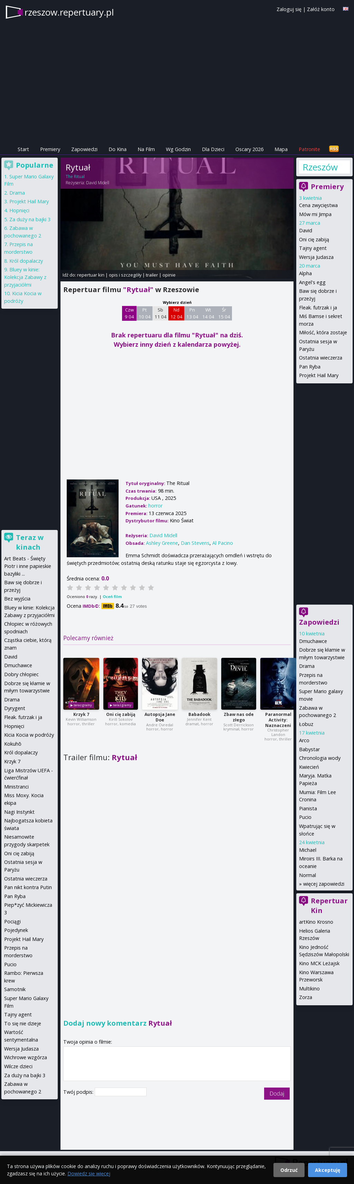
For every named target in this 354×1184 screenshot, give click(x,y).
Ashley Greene (162, 543)
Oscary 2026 (249, 149)
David (305, 230)
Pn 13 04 (192, 313)
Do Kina (118, 149)
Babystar (309, 749)
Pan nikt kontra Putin (28, 887)
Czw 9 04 (129, 313)
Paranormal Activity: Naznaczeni (278, 719)
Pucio (305, 817)
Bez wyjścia (17, 598)
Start (23, 149)
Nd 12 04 (176, 313)
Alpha (305, 273)
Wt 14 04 (208, 313)
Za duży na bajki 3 (29, 219)
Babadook (199, 714)
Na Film (146, 149)
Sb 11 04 (161, 313)
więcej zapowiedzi (323, 883)
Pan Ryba (309, 366)
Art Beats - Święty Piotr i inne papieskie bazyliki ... (27, 566)
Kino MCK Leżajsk (319, 963)
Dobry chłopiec (21, 674)
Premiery (50, 149)
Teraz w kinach (30, 542)
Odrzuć (289, 1170)
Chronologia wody (320, 758)
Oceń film (112, 596)
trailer (152, 275)
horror (155, 505)
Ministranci (16, 786)
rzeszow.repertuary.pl (69, 12)
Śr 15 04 (224, 313)
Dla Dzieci (213, 149)
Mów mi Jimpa (315, 214)
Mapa (281, 149)
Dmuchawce (313, 641)
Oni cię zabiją (120, 714)
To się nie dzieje (22, 1023)
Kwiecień (309, 767)
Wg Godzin (178, 149)
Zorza (305, 997)
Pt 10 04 (145, 313)
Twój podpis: (79, 1092)
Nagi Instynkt (19, 812)
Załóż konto (321, 9)
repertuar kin (90, 275)
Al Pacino (222, 543)
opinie (169, 275)
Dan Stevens (195, 543)
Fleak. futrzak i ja (318, 307)
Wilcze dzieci (18, 1066)
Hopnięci (19, 210)
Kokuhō (12, 743)
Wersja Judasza (316, 257)
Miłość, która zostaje (323, 332)
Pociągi (12, 921)
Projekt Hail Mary (318, 375)
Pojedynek (16, 930)
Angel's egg (312, 282)
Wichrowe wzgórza (25, 1057)
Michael (307, 850)
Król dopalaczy (26, 261)
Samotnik (15, 989)
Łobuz (306, 724)
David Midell (97, 183)
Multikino (309, 988)
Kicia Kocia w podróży (29, 734)
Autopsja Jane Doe (160, 717)
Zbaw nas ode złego (239, 717)
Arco (304, 740)
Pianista (308, 808)
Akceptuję (327, 1170)
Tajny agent (313, 248)
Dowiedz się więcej (88, 1173)
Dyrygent (14, 708)
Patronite (309, 149)
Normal (307, 875)
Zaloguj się (289, 9)
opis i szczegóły (125, 275)
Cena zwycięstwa (318, 205)
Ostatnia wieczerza (320, 357)
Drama (307, 666)
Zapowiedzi (84, 149)
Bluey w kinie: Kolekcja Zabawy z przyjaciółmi (25, 277)
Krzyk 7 (81, 714)
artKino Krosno (316, 922)
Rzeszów (320, 167)
